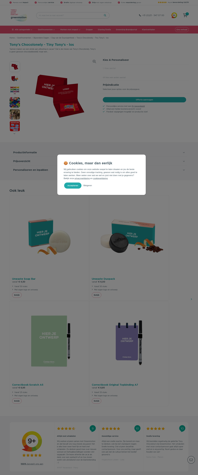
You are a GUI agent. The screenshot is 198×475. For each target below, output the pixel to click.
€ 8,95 (152, 250)
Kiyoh (178, 2)
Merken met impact (69, 30)
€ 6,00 (63, 247)
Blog (148, 440)
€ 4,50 (18, 247)
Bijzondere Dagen (41, 38)
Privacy (161, 473)
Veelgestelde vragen (64, 432)
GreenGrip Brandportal (126, 30)
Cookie (172, 473)
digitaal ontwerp (73, 2)
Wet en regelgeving (63, 436)
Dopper (89, 30)
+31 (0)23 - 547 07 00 (153, 15)
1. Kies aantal (109, 68)
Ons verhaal (181, 30)
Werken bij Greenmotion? (157, 436)
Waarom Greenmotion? (156, 432)
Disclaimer (184, 473)
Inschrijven (164, 402)
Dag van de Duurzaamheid (62, 38)
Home (12, 38)
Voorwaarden (148, 473)
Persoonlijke (46, 2)
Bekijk (17, 264)
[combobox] (68, 15)
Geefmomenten (45, 30)
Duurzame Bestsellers (109, 436)
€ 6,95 (108, 247)
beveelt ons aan (32, 326)
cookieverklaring (100, 178)
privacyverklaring (82, 178)
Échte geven (131, 2)
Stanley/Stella (104, 30)
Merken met (20, 2)
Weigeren (87, 185)
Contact (58, 428)
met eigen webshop (102, 2)
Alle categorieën (21, 30)
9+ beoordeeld (138, 106)
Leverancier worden (109, 440)
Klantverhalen (148, 30)
